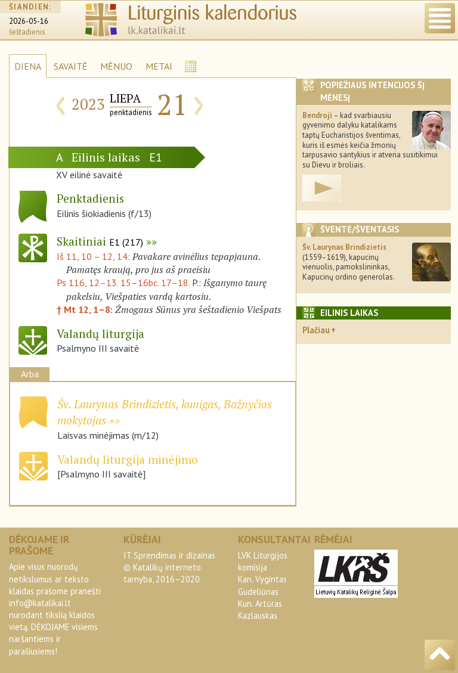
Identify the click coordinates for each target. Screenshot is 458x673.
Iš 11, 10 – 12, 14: (94, 256)
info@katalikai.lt (40, 603)
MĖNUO (116, 66)
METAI (159, 66)
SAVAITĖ (71, 66)
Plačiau (316, 330)
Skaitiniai (100, 241)
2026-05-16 (28, 21)
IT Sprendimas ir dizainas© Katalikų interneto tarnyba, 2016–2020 (169, 567)
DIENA (27, 66)
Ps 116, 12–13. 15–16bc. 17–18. (123, 283)
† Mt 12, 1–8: (86, 309)
